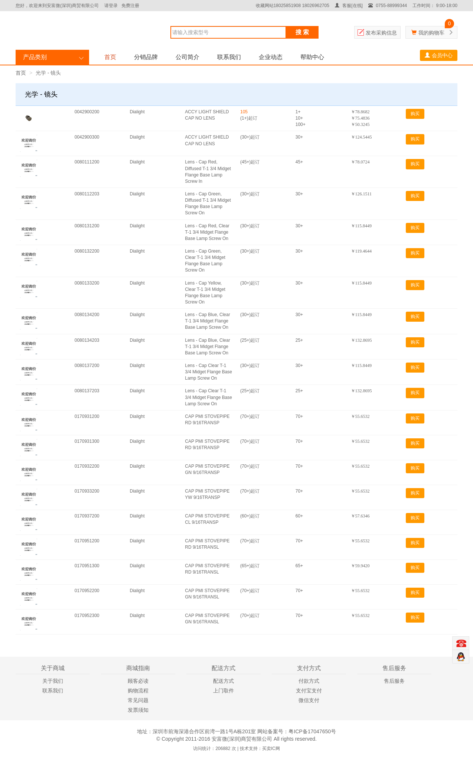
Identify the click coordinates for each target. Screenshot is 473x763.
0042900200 (87, 111)
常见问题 (138, 700)
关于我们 (52, 681)
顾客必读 (138, 681)
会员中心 (439, 55)
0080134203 (87, 340)
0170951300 (87, 565)
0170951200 (87, 540)
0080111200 (87, 162)
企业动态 (271, 57)
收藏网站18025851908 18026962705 (292, 5)
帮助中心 (312, 57)
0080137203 (87, 390)
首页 (110, 57)
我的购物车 (431, 33)
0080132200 (87, 251)
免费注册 (130, 5)
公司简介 (187, 57)
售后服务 (394, 681)
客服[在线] (349, 5)
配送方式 (223, 681)
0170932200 (87, 466)
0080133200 (87, 283)
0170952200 (87, 590)
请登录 (111, 5)
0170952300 (87, 615)
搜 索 (302, 32)
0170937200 (87, 516)
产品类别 (35, 57)
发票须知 (138, 710)
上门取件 (223, 691)
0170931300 (87, 441)
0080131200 (87, 225)
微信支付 (309, 700)
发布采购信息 (381, 33)
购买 (415, 113)
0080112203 (87, 194)
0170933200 (87, 491)
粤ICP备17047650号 (312, 731)
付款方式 (309, 681)
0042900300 (87, 137)
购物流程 (138, 691)
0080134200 (87, 314)
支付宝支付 (309, 691)
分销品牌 (146, 57)
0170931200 (87, 416)
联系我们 (229, 57)
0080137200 (87, 365)
